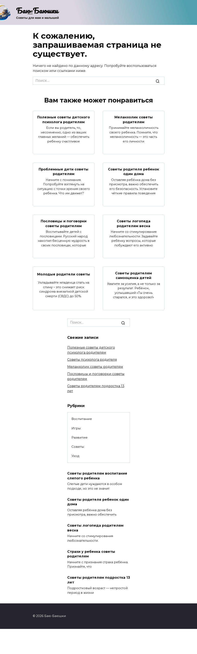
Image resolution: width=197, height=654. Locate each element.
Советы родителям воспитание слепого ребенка (97, 475)
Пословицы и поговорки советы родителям (63, 223)
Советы (77, 446)
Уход (75, 456)
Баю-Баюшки (37, 10)
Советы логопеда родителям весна (133, 223)
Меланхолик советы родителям (133, 119)
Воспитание (81, 419)
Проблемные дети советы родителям (63, 171)
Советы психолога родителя (92, 359)
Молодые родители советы (63, 274)
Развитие (79, 437)
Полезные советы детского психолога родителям (63, 119)
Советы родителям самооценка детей (133, 275)
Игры (76, 428)
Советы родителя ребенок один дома (133, 171)
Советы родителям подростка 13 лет (98, 579)
